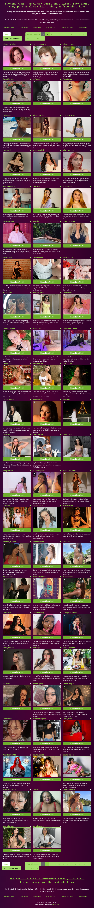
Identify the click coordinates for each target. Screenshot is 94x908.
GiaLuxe (36, 186)
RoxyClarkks (8, 471)
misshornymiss (9, 44)
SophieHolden (68, 755)
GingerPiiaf (7, 363)
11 (28, 38)
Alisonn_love (38, 292)
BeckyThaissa (8, 648)
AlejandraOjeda (39, 115)
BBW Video (83, 27)
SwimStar (7, 115)
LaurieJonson (8, 826)
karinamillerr (8, 577)
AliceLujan (7, 257)
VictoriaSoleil (38, 150)
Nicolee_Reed (68, 44)
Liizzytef (6, 506)
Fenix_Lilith (67, 719)
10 (84, 34)
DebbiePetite (38, 257)
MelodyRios (38, 400)
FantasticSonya (39, 44)
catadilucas (67, 292)
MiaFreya (36, 648)
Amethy (36, 221)
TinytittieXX (7, 292)
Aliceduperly (38, 684)
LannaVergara (68, 684)
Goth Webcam (51, 27)
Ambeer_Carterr (9, 542)
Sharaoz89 (7, 719)
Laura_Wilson (8, 400)
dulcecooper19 (39, 471)
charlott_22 (67, 363)
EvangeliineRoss (70, 613)
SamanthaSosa (69, 648)
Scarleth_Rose (69, 115)
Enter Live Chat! (17, 69)
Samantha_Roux (69, 471)
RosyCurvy (67, 79)
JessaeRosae (38, 542)
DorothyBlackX (69, 790)
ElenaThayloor (39, 328)
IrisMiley (6, 684)
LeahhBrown (38, 434)
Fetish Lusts (24, 27)
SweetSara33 (8, 79)
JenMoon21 (67, 400)
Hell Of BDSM (9, 27)
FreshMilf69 (67, 186)
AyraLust (6, 434)
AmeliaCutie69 (9, 328)
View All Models (33, 34)
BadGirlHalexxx (39, 577)
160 (37, 38)
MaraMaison (68, 506)
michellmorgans (39, 719)
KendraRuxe (38, 363)
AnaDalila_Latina (70, 328)
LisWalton (37, 79)
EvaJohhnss (68, 577)
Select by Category (12, 38)
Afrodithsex (67, 434)
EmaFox (66, 542)
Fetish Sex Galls (67, 27)
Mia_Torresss (68, 150)
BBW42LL (37, 790)
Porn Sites (37, 27)
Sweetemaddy (38, 613)
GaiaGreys (7, 613)
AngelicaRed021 (9, 755)
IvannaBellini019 (9, 790)
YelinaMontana (9, 186)
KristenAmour (8, 221)
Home (7, 34)
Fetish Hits (56, 904)
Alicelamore (68, 257)
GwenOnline (8, 150)
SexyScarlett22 (69, 221)
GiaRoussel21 (38, 755)
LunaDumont (38, 826)
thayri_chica (38, 506)
